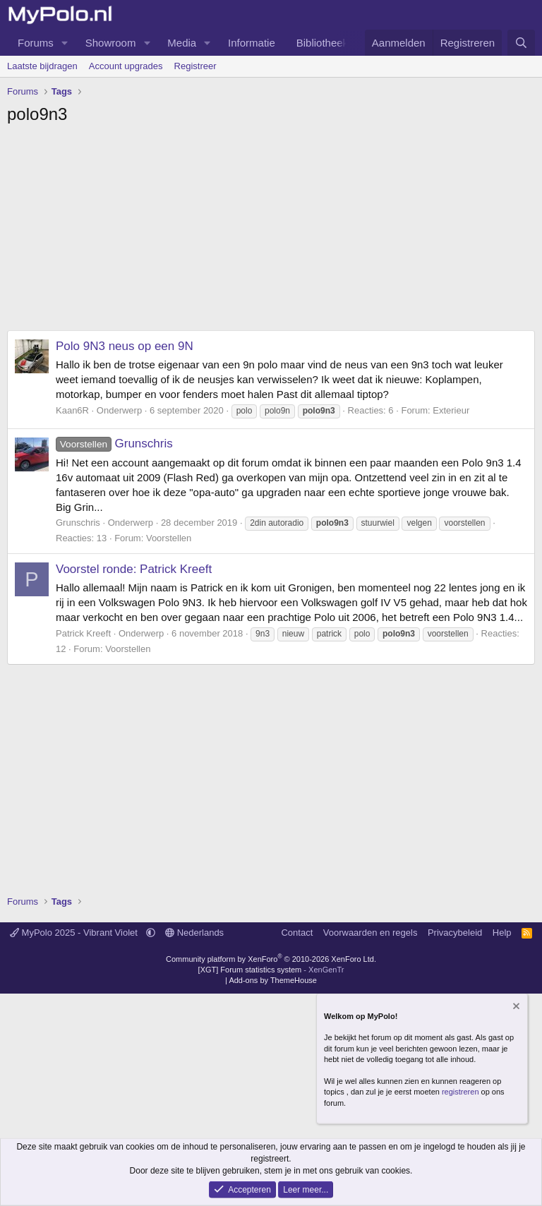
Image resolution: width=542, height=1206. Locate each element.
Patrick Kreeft (83, 633)
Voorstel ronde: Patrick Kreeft (134, 569)
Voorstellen (168, 538)
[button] (65, 43)
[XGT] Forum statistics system (271, 969)
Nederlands (194, 932)
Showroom (110, 43)
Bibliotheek (322, 43)
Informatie (251, 43)
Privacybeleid (455, 932)
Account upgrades (126, 66)
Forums (36, 43)
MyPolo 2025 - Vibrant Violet (75, 932)
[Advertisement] (271, 231)
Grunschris (114, 443)
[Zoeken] (521, 43)
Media (181, 43)
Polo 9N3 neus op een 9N (124, 346)
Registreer (195, 66)
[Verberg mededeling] (515, 1007)
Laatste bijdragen (42, 66)
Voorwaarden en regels (370, 932)
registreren (460, 1091)
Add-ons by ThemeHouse (273, 980)
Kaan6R (72, 410)
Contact (297, 932)
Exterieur (451, 410)
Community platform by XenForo (271, 959)
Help (502, 932)
